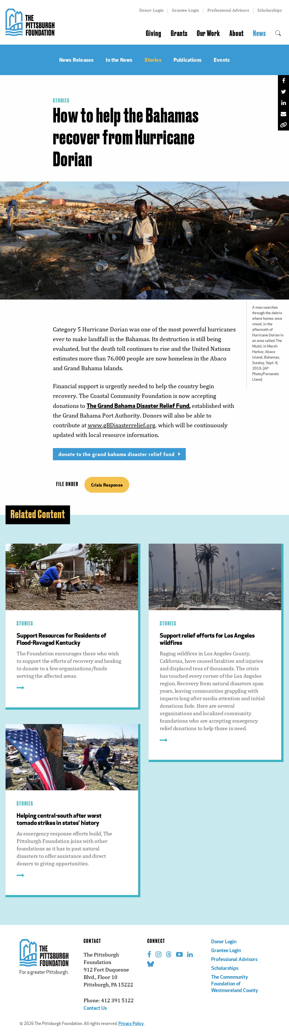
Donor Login (151, 10)
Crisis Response (107, 485)
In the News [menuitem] (119, 59)
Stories (61, 100)
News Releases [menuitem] (76, 59)
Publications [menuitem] (188, 59)
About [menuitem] (236, 33)
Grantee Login (185, 10)
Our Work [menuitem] (208, 33)
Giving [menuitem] (153, 33)
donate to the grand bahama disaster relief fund (116, 454)
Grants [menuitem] (179, 33)
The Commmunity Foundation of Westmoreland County (234, 984)
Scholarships (269, 10)
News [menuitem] (259, 33)
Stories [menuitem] (152, 59)
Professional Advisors (228, 10)
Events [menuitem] (222, 59)
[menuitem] (278, 33)
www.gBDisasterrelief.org (121, 425)
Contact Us (95, 1008)
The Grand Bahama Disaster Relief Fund (138, 406)
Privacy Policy (130, 1024)
